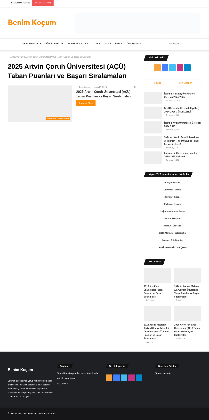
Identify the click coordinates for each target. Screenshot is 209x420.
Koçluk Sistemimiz (66, 378)
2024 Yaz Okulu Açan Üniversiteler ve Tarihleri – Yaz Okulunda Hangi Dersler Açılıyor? (181, 141)
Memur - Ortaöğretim (172, 241)
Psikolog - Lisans (172, 205)
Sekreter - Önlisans (172, 219)
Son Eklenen (185, 82)
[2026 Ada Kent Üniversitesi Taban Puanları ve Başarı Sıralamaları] (157, 276)
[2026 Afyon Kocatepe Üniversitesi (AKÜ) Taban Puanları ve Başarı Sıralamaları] (187, 314)
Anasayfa (13, 57)
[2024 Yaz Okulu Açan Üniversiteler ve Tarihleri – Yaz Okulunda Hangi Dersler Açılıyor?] (153, 142)
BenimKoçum (84, 87)
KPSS (117, 43)
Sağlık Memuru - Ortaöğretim (172, 233)
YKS (96, 43)
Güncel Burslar (55, 43)
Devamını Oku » (86, 103)
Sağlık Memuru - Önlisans (172, 212)
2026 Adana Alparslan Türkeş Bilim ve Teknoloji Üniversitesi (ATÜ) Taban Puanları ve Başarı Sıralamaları (156, 332)
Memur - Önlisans (172, 226)
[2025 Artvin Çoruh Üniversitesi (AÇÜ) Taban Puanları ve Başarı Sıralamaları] (40, 103)
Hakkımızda (62, 384)
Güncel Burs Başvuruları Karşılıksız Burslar (78, 373)
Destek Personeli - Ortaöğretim (172, 248)
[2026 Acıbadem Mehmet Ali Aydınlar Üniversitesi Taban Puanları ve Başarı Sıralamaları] (187, 276)
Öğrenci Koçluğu (163, 373)
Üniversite (132, 43)
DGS (107, 43)
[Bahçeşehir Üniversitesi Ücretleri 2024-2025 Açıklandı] (153, 158)
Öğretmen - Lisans (172, 190)
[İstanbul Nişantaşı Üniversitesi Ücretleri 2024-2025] (153, 99)
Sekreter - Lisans (172, 197)
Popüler (157, 82)
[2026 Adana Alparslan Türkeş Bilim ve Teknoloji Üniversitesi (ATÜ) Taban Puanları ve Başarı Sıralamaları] (157, 314)
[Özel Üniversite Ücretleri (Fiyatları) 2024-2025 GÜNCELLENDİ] (153, 113)
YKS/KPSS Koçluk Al (79, 43)
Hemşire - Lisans (172, 183)
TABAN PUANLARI (30, 43)
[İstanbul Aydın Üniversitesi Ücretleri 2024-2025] (153, 128)
